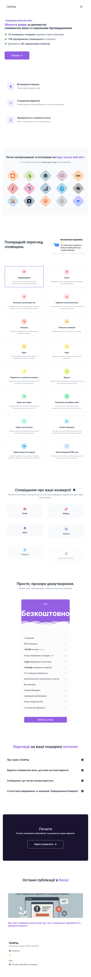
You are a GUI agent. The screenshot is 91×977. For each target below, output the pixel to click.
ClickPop (11, 6)
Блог (11, 961)
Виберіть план (45, 719)
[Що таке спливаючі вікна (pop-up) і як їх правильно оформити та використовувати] (45, 920)
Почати (17, 55)
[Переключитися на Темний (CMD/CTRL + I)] (10, 954)
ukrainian (14, 951)
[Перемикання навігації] (81, 7)
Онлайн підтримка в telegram (23, 964)
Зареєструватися (45, 855)
